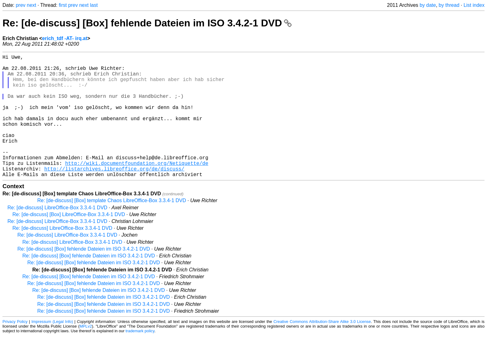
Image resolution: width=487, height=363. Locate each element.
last (94, 5)
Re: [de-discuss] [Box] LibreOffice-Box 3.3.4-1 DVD (68, 241)
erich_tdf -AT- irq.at (65, 38)
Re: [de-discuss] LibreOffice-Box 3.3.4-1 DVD (57, 235)
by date (428, 5)
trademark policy (139, 358)
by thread (449, 5)
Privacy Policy (15, 349)
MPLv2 (86, 353)
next (31, 5)
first (63, 5)
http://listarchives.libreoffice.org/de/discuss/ (114, 194)
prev (20, 5)
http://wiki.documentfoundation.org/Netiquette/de (136, 187)
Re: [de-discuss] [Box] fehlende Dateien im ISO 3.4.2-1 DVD (147, 23)
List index (474, 5)
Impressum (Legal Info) (52, 349)
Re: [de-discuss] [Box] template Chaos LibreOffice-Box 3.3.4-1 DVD (111, 227)
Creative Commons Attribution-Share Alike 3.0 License (322, 349)
